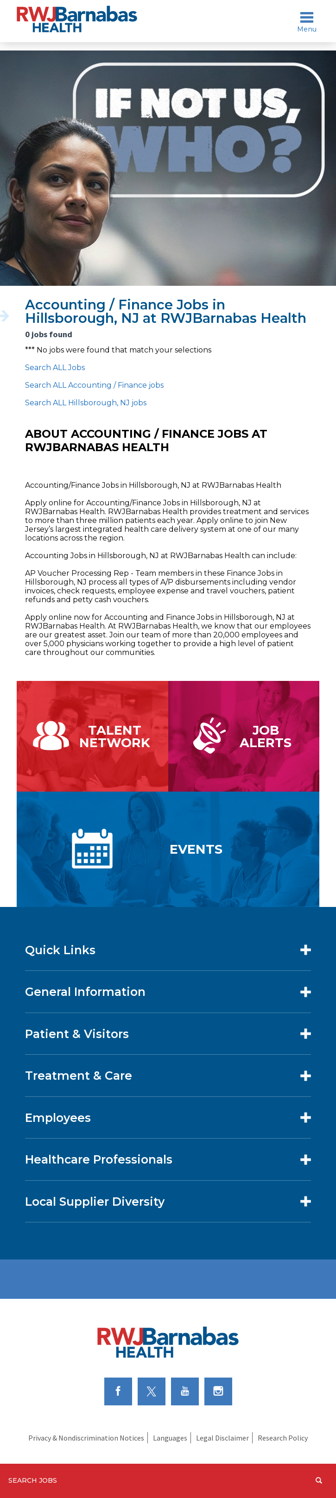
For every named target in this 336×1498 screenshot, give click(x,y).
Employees (58, 1118)
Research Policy (283, 1437)
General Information (85, 992)
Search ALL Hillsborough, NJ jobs (85, 402)
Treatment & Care (78, 1076)
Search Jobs (32, 1480)
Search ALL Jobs (55, 367)
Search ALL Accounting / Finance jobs (94, 385)
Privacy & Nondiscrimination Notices (86, 1437)
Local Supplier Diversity (95, 1201)
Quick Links (60, 950)
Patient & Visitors (77, 1034)
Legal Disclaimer (222, 1437)
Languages (170, 1437)
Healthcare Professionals (98, 1159)
